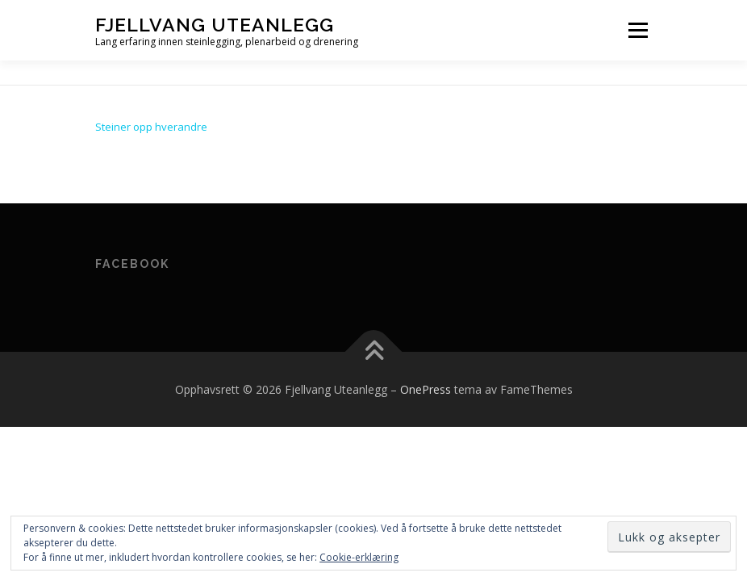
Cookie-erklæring (359, 557)
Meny (637, 30)
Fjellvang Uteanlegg (214, 25)
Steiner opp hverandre (151, 126)
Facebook (132, 263)
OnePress (425, 389)
